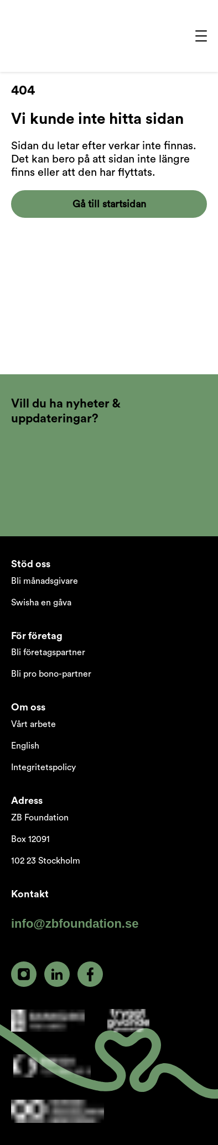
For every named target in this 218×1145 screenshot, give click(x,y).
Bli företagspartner (48, 652)
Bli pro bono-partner (51, 674)
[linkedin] (57, 974)
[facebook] (90, 974)
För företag (37, 636)
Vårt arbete (33, 724)
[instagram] (24, 974)
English (25, 745)
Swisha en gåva (41, 602)
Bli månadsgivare (44, 581)
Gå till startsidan (109, 204)
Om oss (28, 707)
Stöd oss (30, 564)
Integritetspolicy (43, 767)
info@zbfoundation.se (74, 923)
